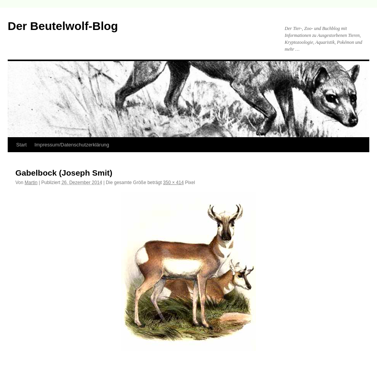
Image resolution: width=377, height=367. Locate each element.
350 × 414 (173, 182)
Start (21, 145)
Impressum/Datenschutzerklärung (71, 145)
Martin (31, 182)
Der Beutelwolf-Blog (63, 26)
